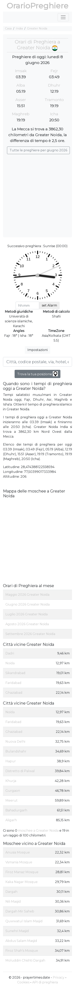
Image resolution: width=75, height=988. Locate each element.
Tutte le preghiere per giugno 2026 (38, 150)
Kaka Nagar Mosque (21, 882)
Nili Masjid (13, 901)
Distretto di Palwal (20, 771)
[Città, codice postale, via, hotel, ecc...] (37, 362)
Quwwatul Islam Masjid (24, 921)
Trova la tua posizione (37, 373)
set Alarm (49, 305)
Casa (8, 28)
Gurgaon (12, 791)
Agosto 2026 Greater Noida (27, 624)
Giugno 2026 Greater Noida (27, 604)
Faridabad (13, 683)
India (19, 28)
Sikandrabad (15, 673)
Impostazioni (37, 350)
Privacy (58, 977)
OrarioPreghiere (37, 5)
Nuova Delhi (15, 741)
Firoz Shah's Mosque (21, 951)
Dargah (11, 892)
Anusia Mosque (17, 852)
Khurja (10, 781)
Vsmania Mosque (18, 862)
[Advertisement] (37, 193)
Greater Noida (37, 28)
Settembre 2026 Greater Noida (30, 634)
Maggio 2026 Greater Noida (27, 595)
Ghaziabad (13, 693)
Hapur (10, 761)
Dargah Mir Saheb (19, 911)
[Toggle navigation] (63, 17)
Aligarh (11, 820)
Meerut (11, 800)
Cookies (23, 982)
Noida (10, 663)
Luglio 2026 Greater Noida (26, 614)
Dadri (9, 653)
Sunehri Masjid (17, 931)
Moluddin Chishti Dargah (25, 960)
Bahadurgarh (16, 810)
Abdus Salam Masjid (21, 941)
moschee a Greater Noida (38, 830)
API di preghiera (45, 982)
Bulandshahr (15, 751)
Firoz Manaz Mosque (21, 872)
